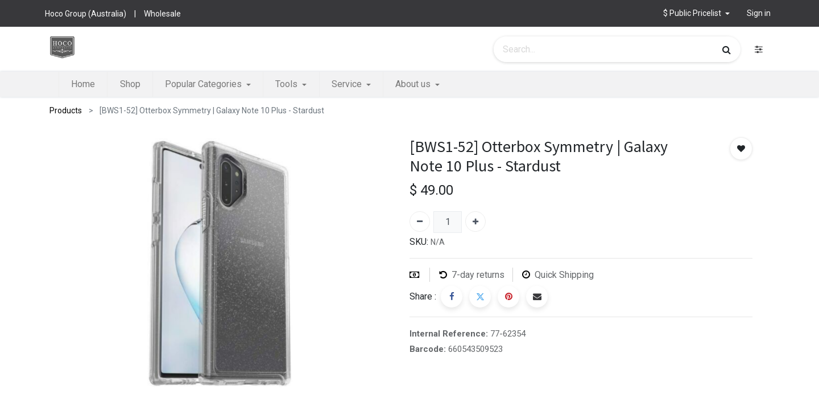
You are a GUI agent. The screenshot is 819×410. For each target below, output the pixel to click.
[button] (696, 13)
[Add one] (475, 221)
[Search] (726, 49)
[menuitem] (83, 84)
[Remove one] (420, 221)
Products (65, 110)
